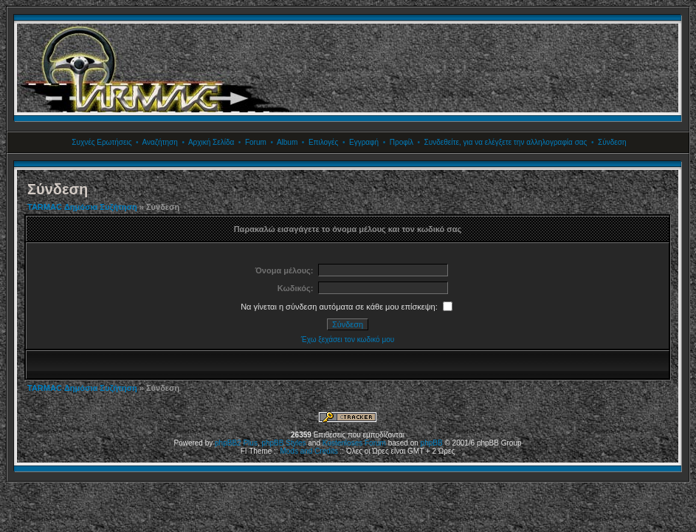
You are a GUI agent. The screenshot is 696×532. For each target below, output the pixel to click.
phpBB (432, 443)
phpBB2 (228, 443)
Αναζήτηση (160, 142)
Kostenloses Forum (354, 443)
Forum (255, 142)
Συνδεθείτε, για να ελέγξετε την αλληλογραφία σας (506, 142)
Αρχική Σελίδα (211, 142)
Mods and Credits (308, 451)
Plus (250, 443)
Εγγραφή (364, 142)
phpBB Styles (283, 443)
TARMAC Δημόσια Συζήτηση (82, 206)
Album (287, 142)
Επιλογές (323, 142)
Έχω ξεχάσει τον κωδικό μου (347, 339)
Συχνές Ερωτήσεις (101, 142)
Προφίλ (401, 142)
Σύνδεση (612, 142)
